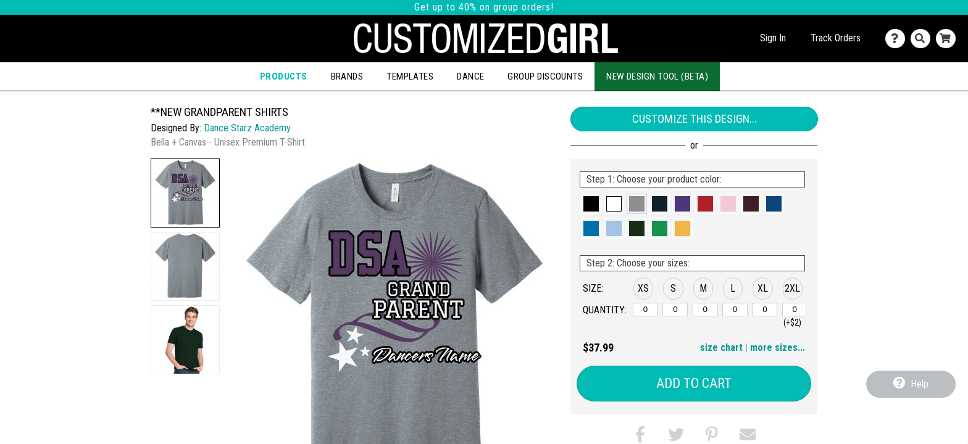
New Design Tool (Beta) (657, 76)
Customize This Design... (694, 119)
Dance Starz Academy (247, 128)
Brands (347, 76)
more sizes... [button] (777, 347)
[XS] (645, 309)
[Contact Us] (898, 38)
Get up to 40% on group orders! (484, 7)
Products (283, 76)
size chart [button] (721, 347)
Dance (470, 76)
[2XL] (794, 309)
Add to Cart (694, 383)
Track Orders (836, 38)
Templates (409, 76)
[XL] (764, 309)
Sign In (773, 38)
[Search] (923, 38)
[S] (675, 309)
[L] (735, 309)
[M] (705, 309)
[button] (185, 193)
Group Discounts (545, 76)
